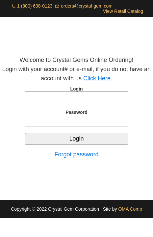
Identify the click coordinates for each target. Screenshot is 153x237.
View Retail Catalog (123, 11)
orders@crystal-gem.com (87, 6)
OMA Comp (130, 209)
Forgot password (76, 154)
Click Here (97, 78)
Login (76, 89)
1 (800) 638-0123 (34, 6)
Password (76, 112)
